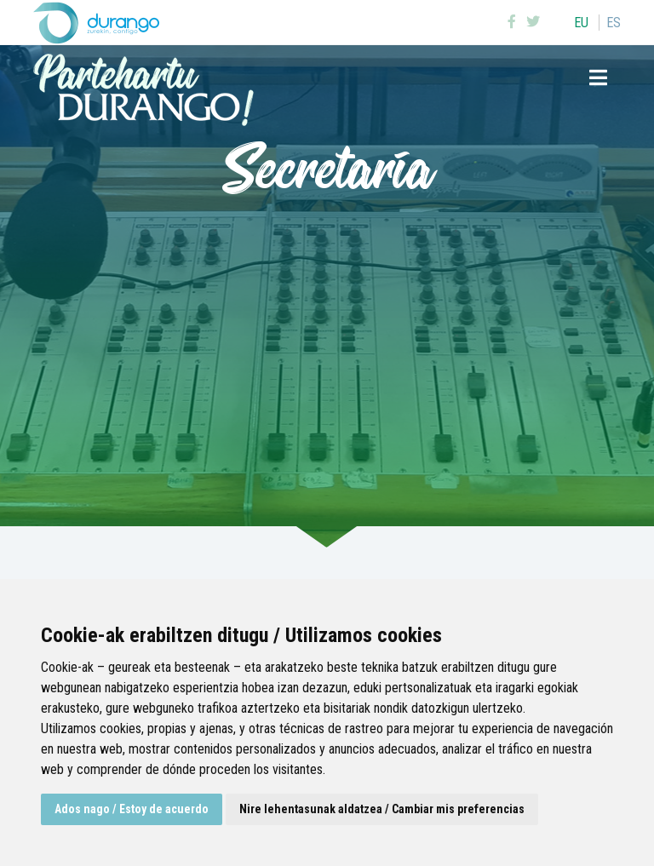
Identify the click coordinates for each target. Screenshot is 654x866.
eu (581, 22)
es (613, 22)
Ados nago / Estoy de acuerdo (131, 809)
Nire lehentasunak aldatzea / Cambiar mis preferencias (382, 809)
